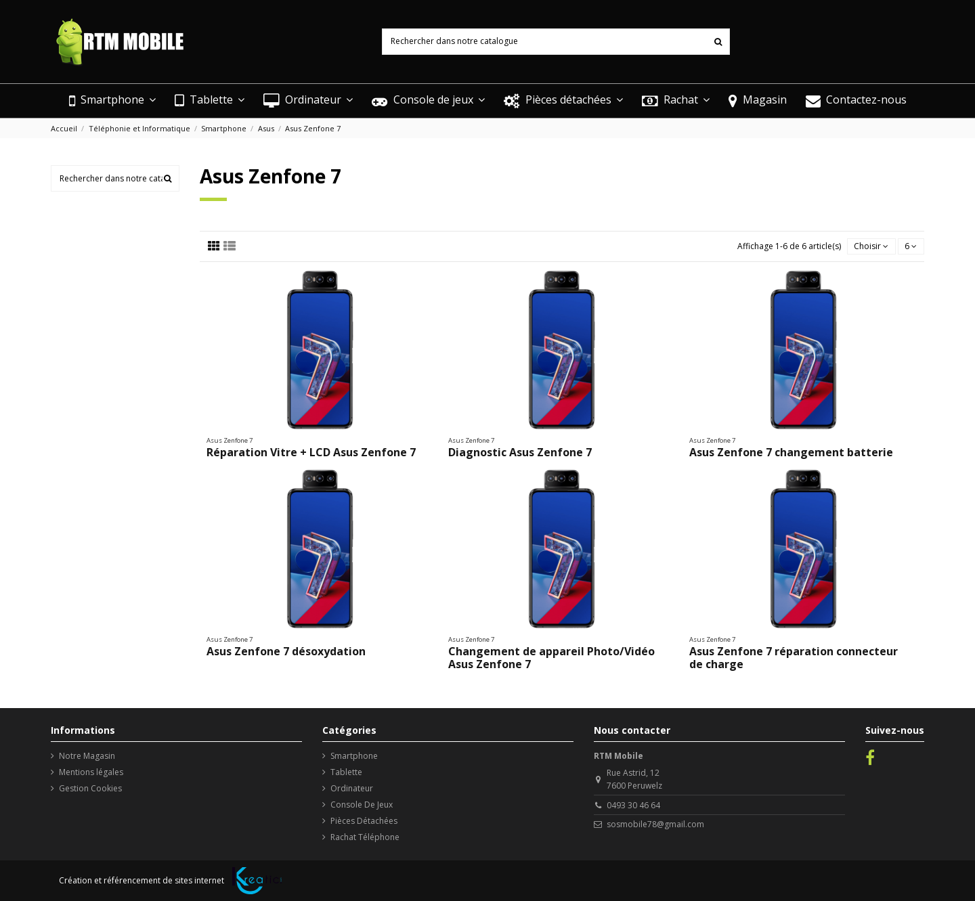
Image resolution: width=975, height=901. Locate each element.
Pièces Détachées (363, 821)
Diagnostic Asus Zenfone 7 (520, 452)
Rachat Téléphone (364, 837)
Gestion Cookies (90, 788)
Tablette (346, 772)
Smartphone (354, 756)
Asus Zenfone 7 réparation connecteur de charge (793, 658)
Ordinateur (351, 788)
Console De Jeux (361, 804)
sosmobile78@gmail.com (655, 824)
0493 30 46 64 (633, 805)
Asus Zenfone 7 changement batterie (791, 452)
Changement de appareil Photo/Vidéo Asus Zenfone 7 (551, 658)
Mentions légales (91, 772)
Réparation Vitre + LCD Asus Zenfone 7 (311, 452)
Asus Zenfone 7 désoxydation (286, 651)
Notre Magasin (87, 756)
